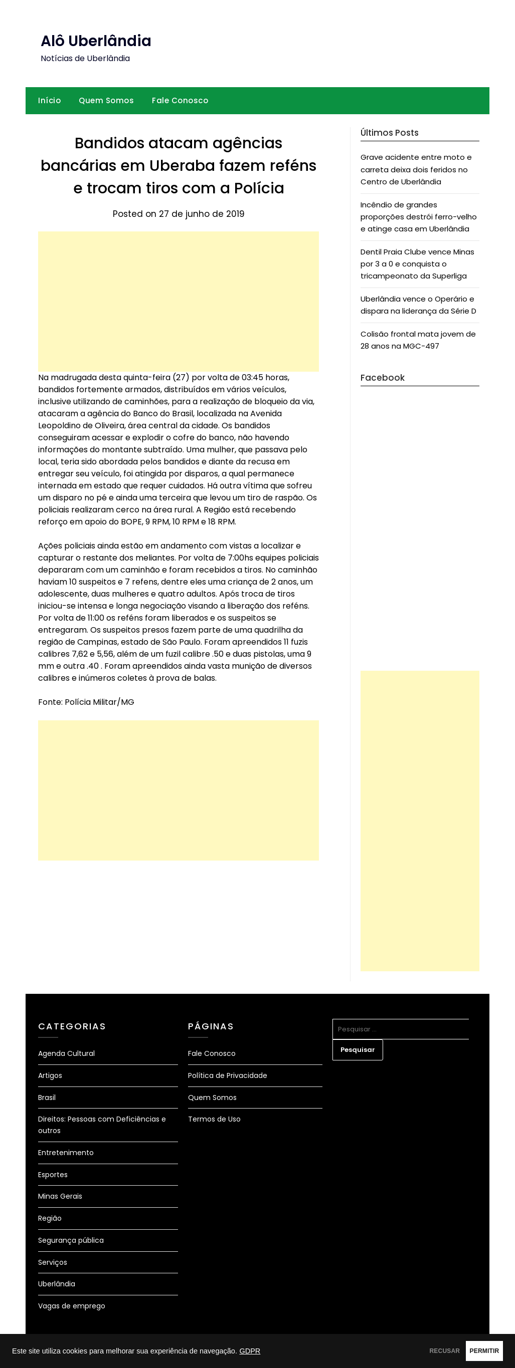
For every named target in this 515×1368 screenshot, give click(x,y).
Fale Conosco (180, 100)
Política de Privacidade (227, 1075)
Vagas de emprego (71, 1306)
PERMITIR (470, 1350)
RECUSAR (404, 1350)
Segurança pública (71, 1240)
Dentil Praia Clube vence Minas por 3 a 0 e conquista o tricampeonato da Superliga (417, 264)
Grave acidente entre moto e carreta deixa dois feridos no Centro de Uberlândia (416, 169)
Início (49, 100)
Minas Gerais (60, 1196)
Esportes (53, 1175)
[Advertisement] (178, 301)
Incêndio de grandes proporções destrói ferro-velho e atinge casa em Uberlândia (419, 216)
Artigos (50, 1075)
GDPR (249, 1351)
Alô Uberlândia (96, 41)
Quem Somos (106, 100)
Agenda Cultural (66, 1053)
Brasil (47, 1097)
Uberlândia (56, 1284)
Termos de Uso (214, 1119)
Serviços (52, 1262)
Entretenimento (66, 1153)
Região (50, 1218)
